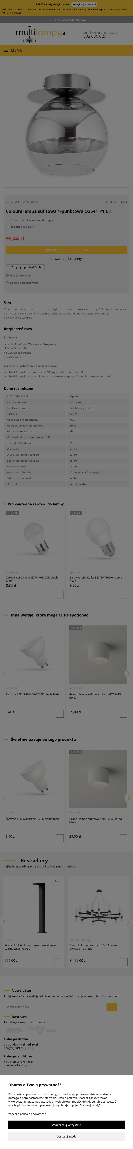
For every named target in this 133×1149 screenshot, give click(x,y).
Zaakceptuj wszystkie (66, 1125)
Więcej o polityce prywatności (27, 1114)
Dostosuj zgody (66, 1136)
